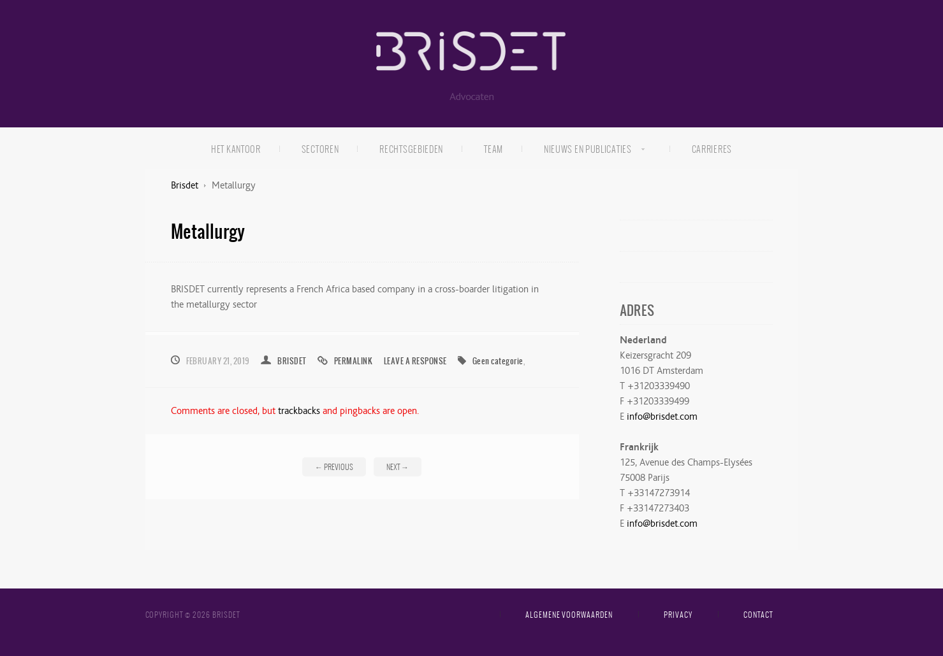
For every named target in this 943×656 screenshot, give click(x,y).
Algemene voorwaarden (569, 615)
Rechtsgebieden (411, 149)
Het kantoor (236, 149)
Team (493, 149)
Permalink (353, 360)
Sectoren (320, 149)
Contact (758, 615)
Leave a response (415, 360)
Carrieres (712, 149)
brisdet (291, 360)
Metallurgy (208, 230)
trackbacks (299, 411)
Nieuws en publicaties (585, 151)
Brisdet (184, 185)
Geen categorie (497, 360)
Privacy (678, 615)
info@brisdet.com (662, 416)
